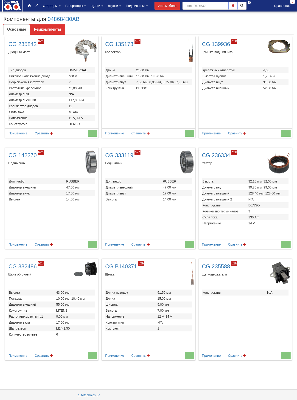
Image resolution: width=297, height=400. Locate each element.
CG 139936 (216, 44)
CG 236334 (216, 155)
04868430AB (64, 19)
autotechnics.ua (89, 395)
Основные (16, 29)
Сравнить (44, 133)
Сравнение (282, 6)
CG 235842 (22, 44)
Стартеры (52, 6)
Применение (17, 133)
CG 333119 (119, 155)
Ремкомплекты (47, 29)
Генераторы (75, 6)
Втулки (114, 6)
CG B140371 (121, 266)
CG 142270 (22, 155)
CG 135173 (119, 44)
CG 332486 (22, 266)
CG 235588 (216, 266)
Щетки (97, 6)
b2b (41, 41)
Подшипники (137, 6)
